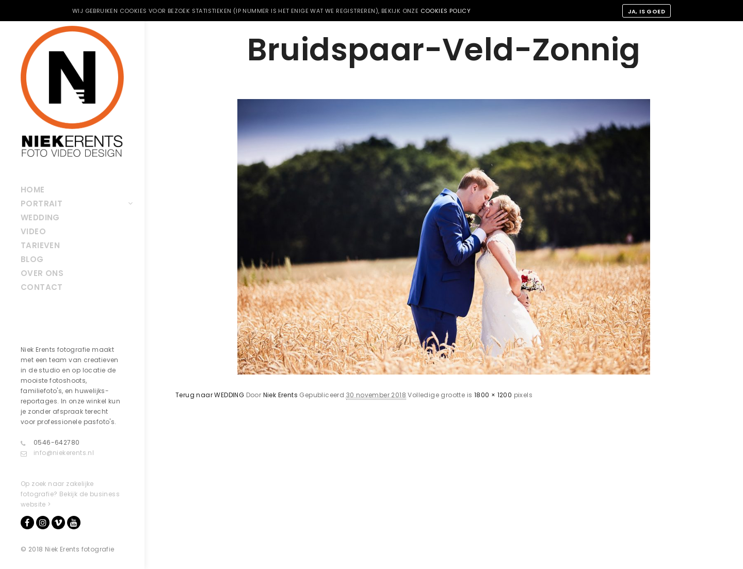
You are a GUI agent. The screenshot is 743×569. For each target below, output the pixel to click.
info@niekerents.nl (57, 453)
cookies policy (446, 11)
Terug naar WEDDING (209, 395)
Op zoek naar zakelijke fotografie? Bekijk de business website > (70, 494)
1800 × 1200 (493, 395)
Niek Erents (280, 395)
